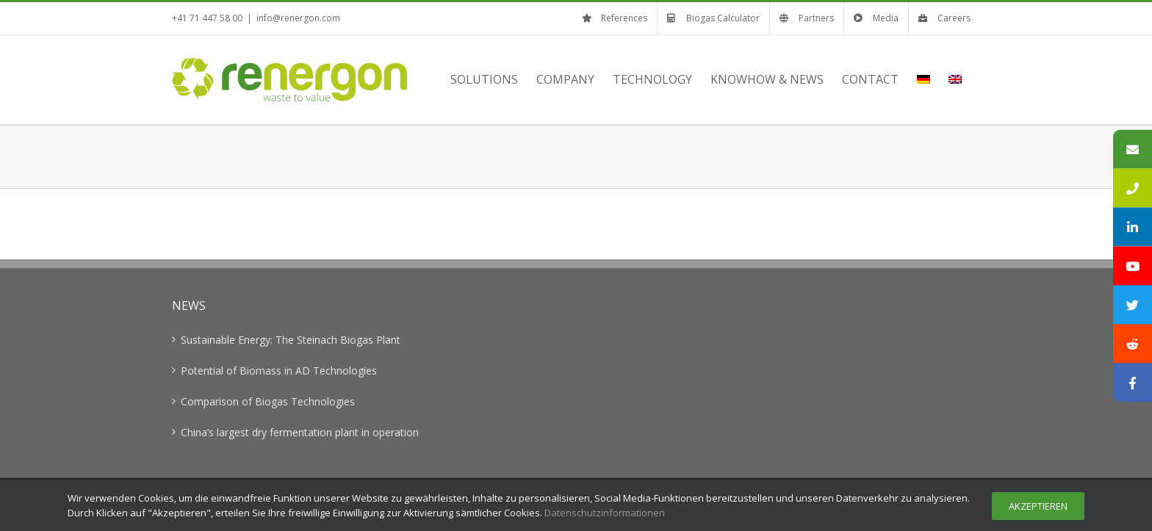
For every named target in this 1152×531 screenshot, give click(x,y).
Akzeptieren (1038, 506)
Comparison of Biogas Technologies (268, 401)
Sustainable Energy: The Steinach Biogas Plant (290, 340)
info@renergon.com (298, 18)
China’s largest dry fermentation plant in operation (300, 432)
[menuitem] (923, 79)
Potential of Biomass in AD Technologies (279, 371)
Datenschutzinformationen (604, 512)
